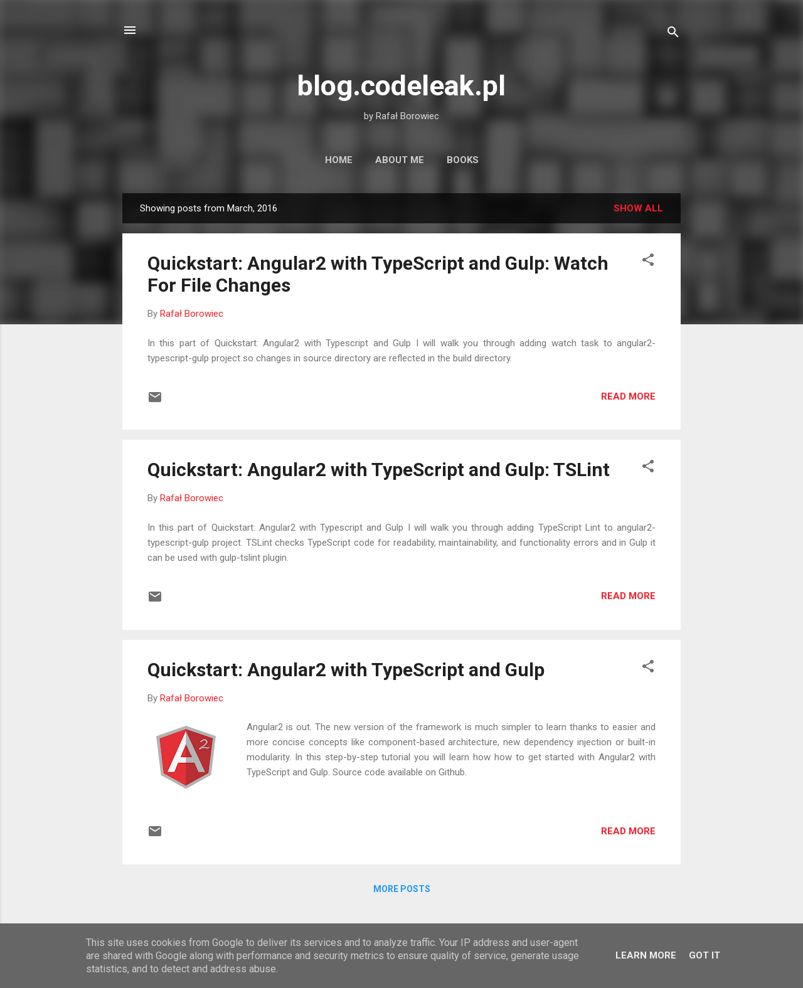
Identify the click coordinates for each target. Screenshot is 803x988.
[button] (648, 262)
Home (339, 160)
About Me (399, 160)
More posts (401, 889)
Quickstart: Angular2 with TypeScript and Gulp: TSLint (378, 470)
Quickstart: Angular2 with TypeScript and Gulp (346, 670)
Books (463, 160)
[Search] (673, 34)
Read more (628, 396)
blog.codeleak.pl (401, 85)
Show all (638, 208)
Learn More (645, 955)
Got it (704, 955)
